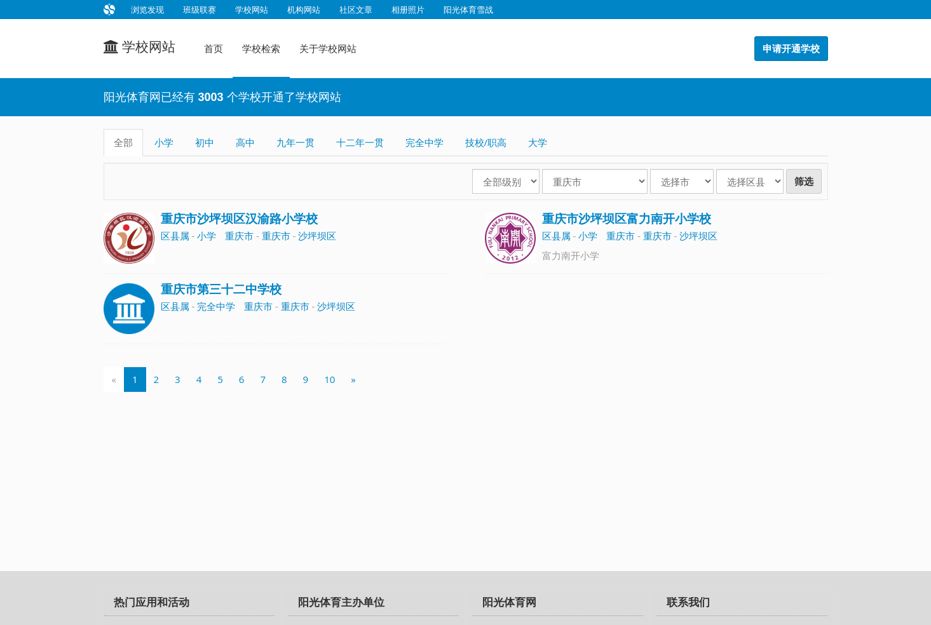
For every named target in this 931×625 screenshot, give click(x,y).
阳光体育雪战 (468, 9)
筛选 (803, 181)
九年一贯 (295, 142)
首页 (213, 48)
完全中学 (424, 142)
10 (329, 379)
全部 (123, 142)
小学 (163, 142)
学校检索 (261, 48)
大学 (537, 142)
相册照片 (408, 9)
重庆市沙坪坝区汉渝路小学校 (239, 218)
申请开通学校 (791, 48)
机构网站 (303, 9)
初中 (204, 142)
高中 (245, 142)
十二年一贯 (360, 142)
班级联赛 (199, 9)
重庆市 (239, 235)
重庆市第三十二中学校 (221, 289)
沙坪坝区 (317, 235)
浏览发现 (147, 9)
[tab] (189, 603)
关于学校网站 (328, 48)
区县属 (175, 235)
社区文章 (355, 9)
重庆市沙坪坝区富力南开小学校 (626, 218)
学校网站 (251, 9)
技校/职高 (486, 142)
